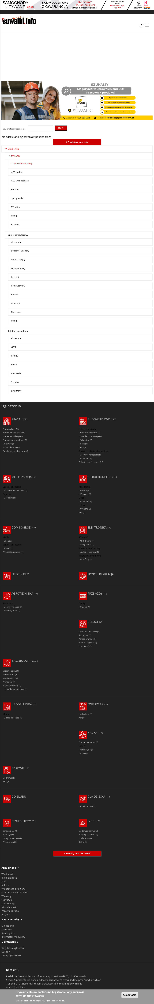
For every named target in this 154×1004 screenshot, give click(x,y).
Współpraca (8, 842)
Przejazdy (94, 593)
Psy (80, 717)
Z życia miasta (9, 877)
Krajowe (83, 607)
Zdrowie (17, 768)
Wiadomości (8, 874)
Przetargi (7, 834)
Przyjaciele (7, 682)
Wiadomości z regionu (13, 888)
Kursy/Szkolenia (10, 447)
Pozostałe (16, 373)
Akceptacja (129, 995)
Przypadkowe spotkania (13, 689)
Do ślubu (18, 796)
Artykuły (5, 914)
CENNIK (5, 951)
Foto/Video (20, 574)
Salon (6, 541)
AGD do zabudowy (23, 163)
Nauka (92, 732)
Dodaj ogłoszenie (11, 955)
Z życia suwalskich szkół (14, 892)
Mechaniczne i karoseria (15, 490)
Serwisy (15, 382)
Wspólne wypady (10, 685)
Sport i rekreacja (100, 574)
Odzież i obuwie (86, 806)
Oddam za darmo (87, 831)
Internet (15, 277)
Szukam (83, 490)
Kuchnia (15, 189)
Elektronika (13, 148)
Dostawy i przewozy (88, 631)
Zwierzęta (95, 704)
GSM (13, 347)
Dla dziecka (96, 796)
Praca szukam (9, 429)
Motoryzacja (21, 477)
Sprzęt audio (17, 198)
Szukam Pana (9, 674)
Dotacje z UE (8, 831)
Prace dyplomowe (87, 742)
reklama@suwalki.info (70, 983)
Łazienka (15, 224)
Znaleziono (84, 838)
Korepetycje (85, 749)
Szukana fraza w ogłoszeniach (14, 129)
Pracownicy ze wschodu (13, 440)
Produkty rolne (10, 610)
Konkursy (6, 929)
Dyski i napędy (18, 259)
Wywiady (6, 896)
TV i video (15, 207)
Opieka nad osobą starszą (15, 451)
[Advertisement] (77, 57)
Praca (15, 419)
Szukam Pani (8, 671)
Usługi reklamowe (11, 838)
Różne (6, 548)
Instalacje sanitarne (88, 432)
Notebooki (16, 312)
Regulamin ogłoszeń (12, 947)
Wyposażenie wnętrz (12, 552)
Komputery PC (18, 285)
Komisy (14, 355)
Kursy (82, 753)
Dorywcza (7, 443)
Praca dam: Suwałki (11, 432)
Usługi (14, 215)
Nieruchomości (99, 477)
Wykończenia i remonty (89, 462)
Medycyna (7, 778)
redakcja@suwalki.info (46, 983)
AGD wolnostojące (20, 180)
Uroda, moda (21, 704)
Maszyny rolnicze (11, 607)
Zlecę (82, 443)
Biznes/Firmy (21, 821)
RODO (10, 987)
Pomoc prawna (85, 639)
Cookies (20, 987)
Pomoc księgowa (86, 642)
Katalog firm (8, 933)
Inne (82, 447)
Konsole (15, 294)
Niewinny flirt (8, 678)
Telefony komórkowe (18, 331)
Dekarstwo (85, 440)
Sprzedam (84, 458)
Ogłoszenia (7, 925)
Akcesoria (16, 242)
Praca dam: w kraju (11, 436)
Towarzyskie (21, 661)
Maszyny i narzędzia (89, 454)
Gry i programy (18, 268)
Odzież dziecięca (11, 717)
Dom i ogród (21, 527)
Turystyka (6, 899)
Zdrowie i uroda (10, 910)
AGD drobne (17, 172)
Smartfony (16, 390)
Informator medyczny (13, 936)
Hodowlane (84, 714)
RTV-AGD (15, 156)
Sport (4, 881)
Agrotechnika (22, 593)
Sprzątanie (83, 635)
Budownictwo (98, 419)
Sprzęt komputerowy (18, 234)
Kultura (5, 885)
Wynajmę (84, 494)
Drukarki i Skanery (20, 250)
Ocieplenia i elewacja (89, 436)
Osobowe (8, 497)
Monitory (15, 303)
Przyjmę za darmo (87, 834)
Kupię (14, 364)
